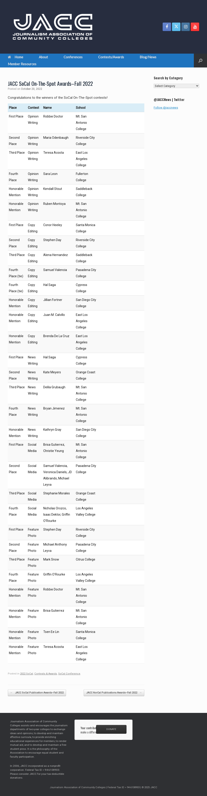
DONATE (111, 729)
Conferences (73, 57)
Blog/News (148, 57)
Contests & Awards (45, 673)
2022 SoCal (26, 673)
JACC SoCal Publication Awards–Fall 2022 (37, 693)
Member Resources (22, 64)
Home (15, 57)
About (43, 57)
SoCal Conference (69, 673)
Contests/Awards (111, 57)
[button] (200, 60)
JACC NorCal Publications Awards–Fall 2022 (114, 693)
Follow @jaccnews (166, 107)
